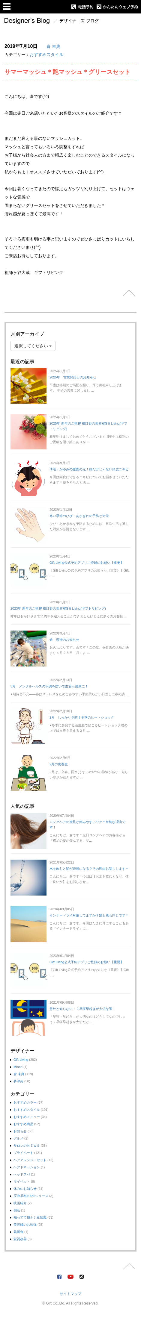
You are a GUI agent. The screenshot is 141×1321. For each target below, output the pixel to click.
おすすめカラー (25, 1102)
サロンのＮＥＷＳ (27, 1145)
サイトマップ (70, 1294)
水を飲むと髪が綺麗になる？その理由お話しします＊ (89, 868)
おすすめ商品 (23, 1124)
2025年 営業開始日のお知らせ (73, 377)
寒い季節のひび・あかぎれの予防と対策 (79, 516)
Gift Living (21, 1059)
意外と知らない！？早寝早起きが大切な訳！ (83, 1009)
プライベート (23, 1153)
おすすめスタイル (46, 54)
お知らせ (20, 1131)
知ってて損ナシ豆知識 (30, 1217)
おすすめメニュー (27, 1117)
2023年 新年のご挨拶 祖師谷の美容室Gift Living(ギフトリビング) (58, 608)
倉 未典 (53, 46)
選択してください (33, 345)
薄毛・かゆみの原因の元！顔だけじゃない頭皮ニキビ (89, 469)
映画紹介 (20, 1203)
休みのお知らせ (25, 1188)
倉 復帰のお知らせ (64, 639)
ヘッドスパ (22, 1174)
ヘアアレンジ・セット (30, 1160)
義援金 (18, 1232)
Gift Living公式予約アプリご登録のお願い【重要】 (87, 562)
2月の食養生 (59, 764)
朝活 (17, 1210)
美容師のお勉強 (25, 1224)
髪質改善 (20, 1239)
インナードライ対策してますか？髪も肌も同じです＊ (89, 915)
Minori (18, 1067)
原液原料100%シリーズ (31, 1196)
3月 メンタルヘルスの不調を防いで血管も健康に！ (49, 686)
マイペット (22, 1181)
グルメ (18, 1138)
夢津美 (18, 1081)
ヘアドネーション (27, 1167)
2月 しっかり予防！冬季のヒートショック (82, 717)
